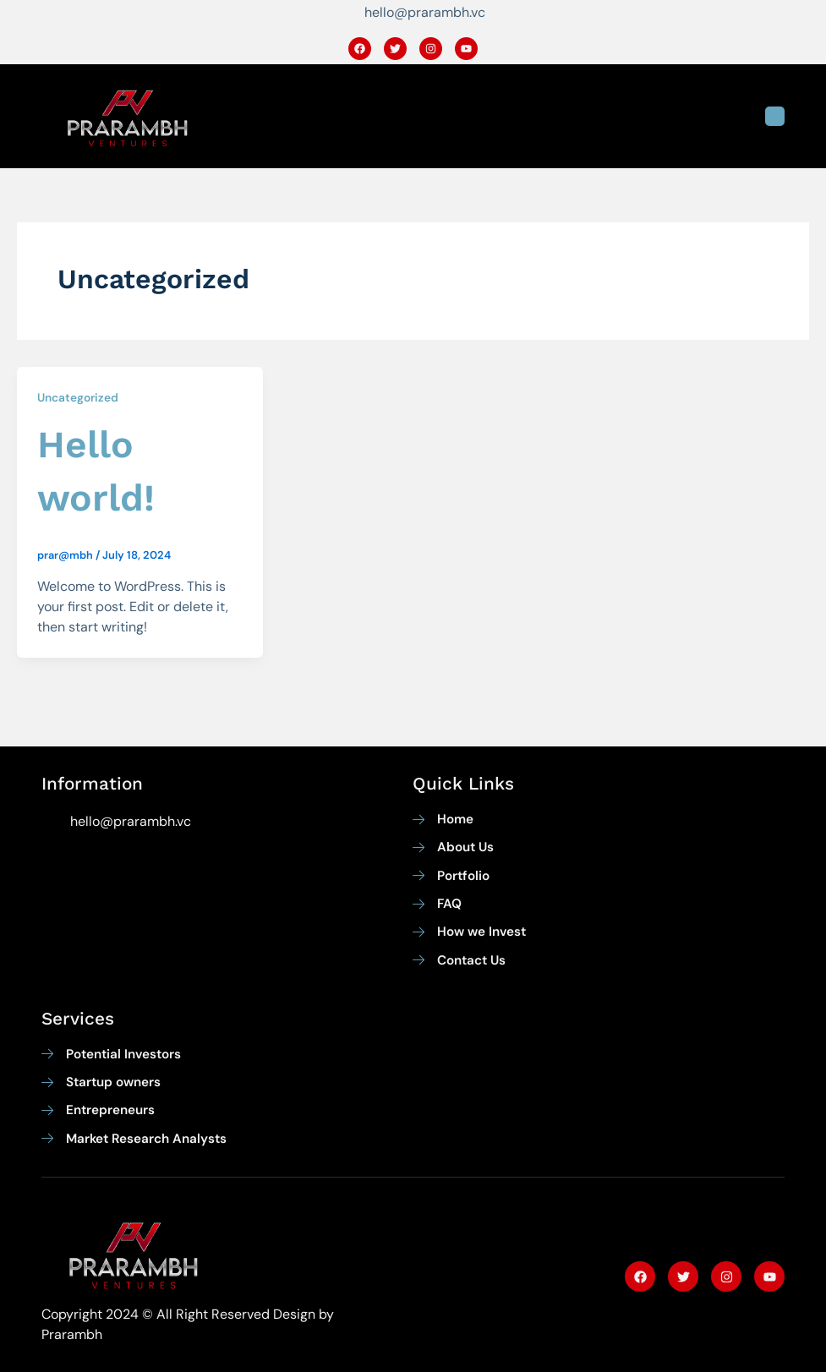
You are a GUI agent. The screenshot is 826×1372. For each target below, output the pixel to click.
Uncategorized (78, 397)
